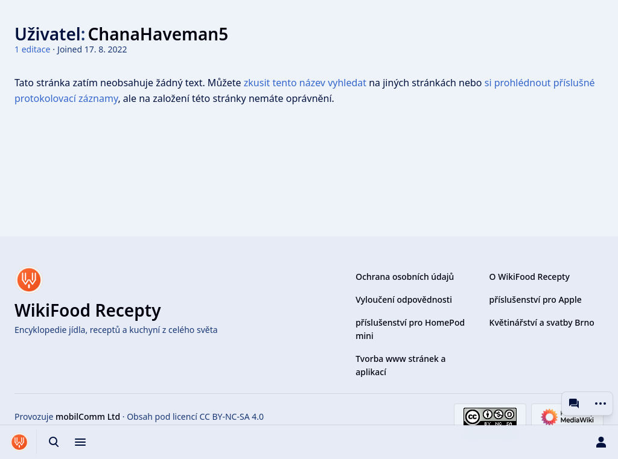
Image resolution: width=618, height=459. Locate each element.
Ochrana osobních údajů (404, 276)
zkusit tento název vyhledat (305, 82)
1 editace (32, 49)
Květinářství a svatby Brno (541, 322)
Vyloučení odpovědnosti (403, 299)
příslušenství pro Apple (535, 299)
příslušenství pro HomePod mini (410, 329)
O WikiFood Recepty (529, 276)
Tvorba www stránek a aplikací (400, 365)
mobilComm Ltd (88, 416)
